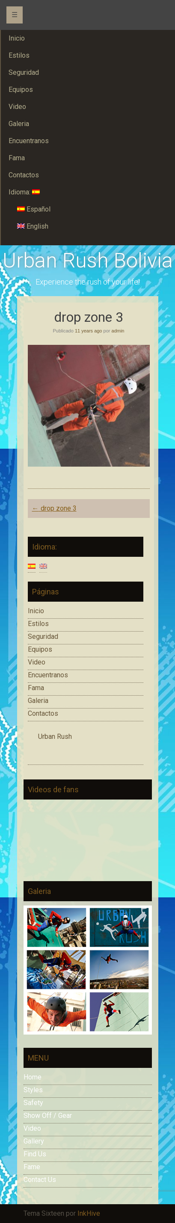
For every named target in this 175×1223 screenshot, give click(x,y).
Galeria (38, 701)
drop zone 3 (54, 508)
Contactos (43, 713)
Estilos (38, 624)
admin (118, 330)
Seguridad (43, 636)
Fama (36, 688)
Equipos (40, 649)
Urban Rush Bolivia (88, 260)
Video (36, 662)
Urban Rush (55, 736)
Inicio (36, 611)
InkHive (88, 1213)
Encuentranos (48, 675)
